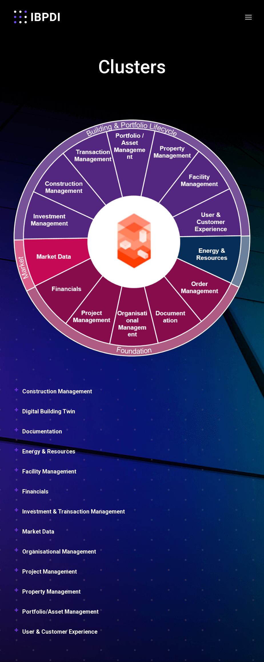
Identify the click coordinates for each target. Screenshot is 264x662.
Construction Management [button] (52, 393)
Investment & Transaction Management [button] (69, 513)
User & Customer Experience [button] (55, 633)
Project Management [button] (45, 573)
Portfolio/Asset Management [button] (56, 613)
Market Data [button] (33, 533)
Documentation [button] (37, 433)
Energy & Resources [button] (44, 453)
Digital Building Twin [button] (44, 413)
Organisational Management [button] (54, 553)
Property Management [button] (47, 593)
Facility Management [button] (44, 473)
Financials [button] (31, 493)
